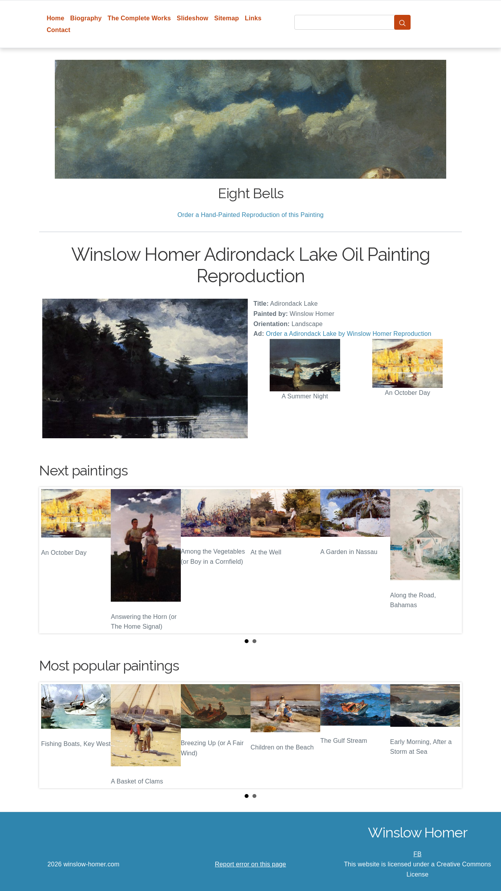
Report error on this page (250, 864)
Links (253, 18)
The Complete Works (139, 18)
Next (449, 560)
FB (417, 854)
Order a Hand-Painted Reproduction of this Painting (250, 215)
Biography (86, 18)
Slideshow (193, 18)
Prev (51, 560)
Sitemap (226, 18)
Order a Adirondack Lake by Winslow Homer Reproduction (348, 333)
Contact (58, 30)
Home (55, 18)
